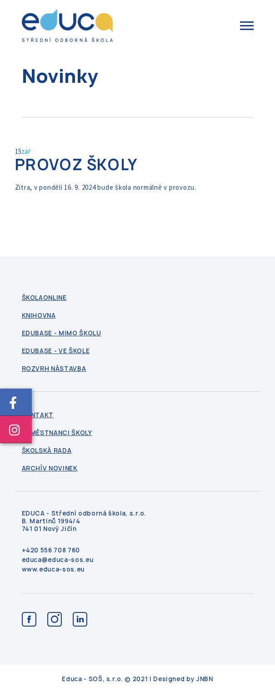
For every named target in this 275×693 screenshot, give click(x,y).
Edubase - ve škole (56, 351)
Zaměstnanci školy (57, 433)
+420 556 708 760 (51, 550)
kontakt (38, 415)
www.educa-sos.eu (53, 569)
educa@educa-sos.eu (58, 560)
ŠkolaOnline (44, 298)
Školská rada (47, 451)
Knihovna (39, 315)
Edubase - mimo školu (61, 333)
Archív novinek (50, 468)
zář (26, 151)
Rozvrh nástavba (54, 369)
